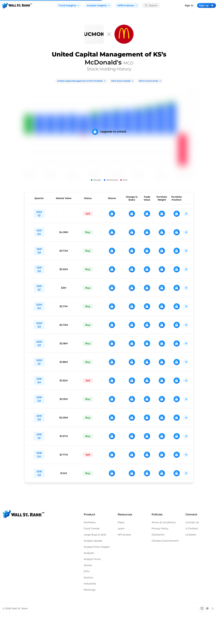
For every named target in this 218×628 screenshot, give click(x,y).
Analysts (89, 553)
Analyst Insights (98, 5)
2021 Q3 (39, 250)
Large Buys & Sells (95, 534)
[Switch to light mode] (207, 608)
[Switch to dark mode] (212, 608)
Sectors (88, 577)
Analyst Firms (92, 559)
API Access (124, 534)
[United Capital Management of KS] (94, 34)
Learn (121, 528)
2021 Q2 (39, 269)
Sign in (189, 5)
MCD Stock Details (122, 81)
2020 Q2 (39, 343)
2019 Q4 (39, 380)
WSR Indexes (127, 5)
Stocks (88, 565)
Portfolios (90, 522)
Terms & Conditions (164, 522)
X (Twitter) (191, 528)
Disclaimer (158, 534)
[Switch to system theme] (202, 608)
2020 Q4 (39, 306)
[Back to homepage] (17, 5)
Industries (90, 583)
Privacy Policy (160, 528)
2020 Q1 (39, 362)
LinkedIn (190, 534)
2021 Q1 (39, 288)
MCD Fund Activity (150, 81)
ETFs (86, 571)
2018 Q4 (39, 454)
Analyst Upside (93, 540)
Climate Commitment (165, 540)
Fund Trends (91, 528)
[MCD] (124, 34)
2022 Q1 (39, 213)
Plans (121, 522)
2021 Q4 (39, 232)
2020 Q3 (39, 325)
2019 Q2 (39, 417)
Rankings (89, 589)
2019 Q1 (39, 436)
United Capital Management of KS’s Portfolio (81, 81)
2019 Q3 (39, 399)
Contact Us (192, 522)
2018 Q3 (39, 473)
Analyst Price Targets (97, 546)
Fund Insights (69, 5)
